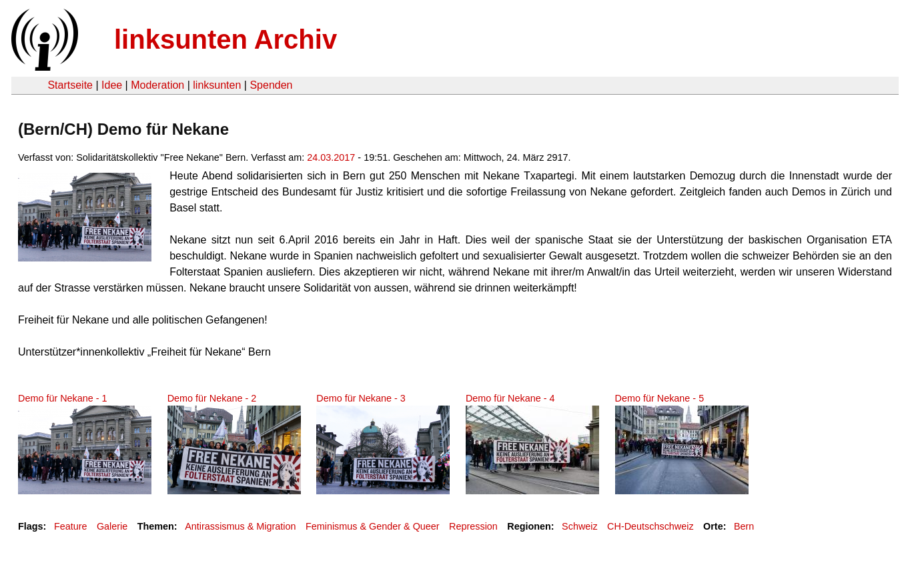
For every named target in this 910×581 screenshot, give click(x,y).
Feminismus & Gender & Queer (373, 526)
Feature (70, 526)
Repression (473, 526)
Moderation (157, 85)
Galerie (112, 526)
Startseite (70, 85)
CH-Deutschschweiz (650, 526)
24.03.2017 (331, 157)
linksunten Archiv (225, 39)
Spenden (271, 85)
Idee (111, 85)
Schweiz (580, 526)
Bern (744, 526)
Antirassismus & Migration (240, 526)
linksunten (217, 85)
